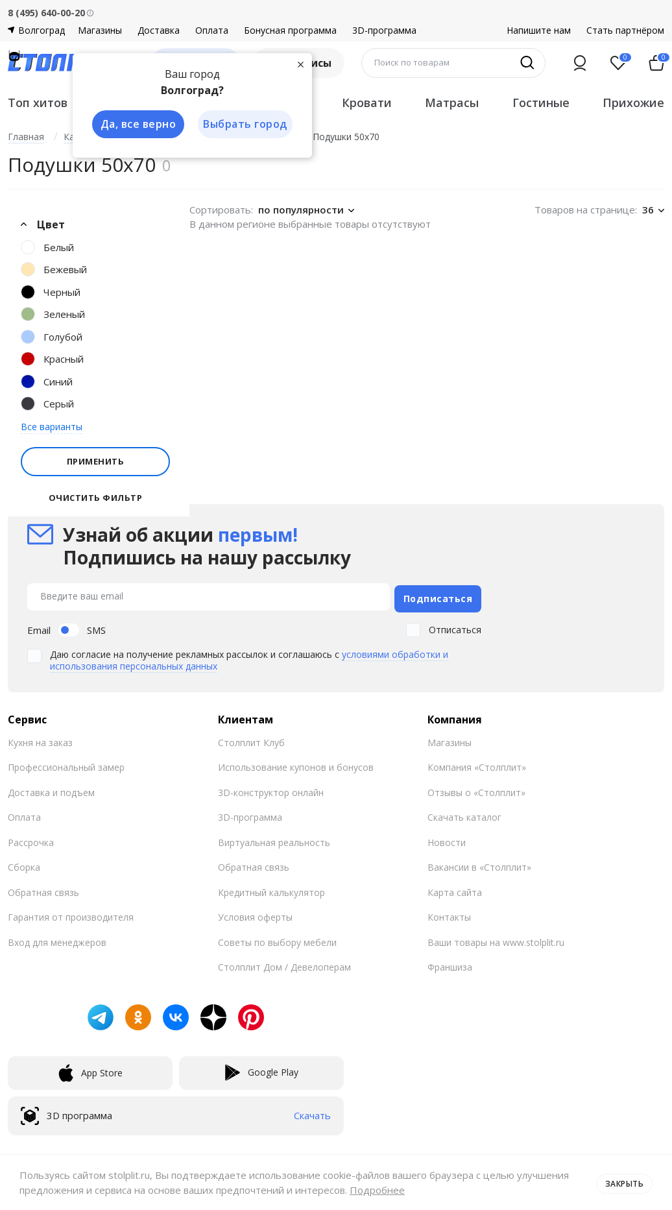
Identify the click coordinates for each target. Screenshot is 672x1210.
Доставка (159, 30)
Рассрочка (31, 839)
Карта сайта (454, 889)
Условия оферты (255, 914)
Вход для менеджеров (57, 939)
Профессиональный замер (66, 764)
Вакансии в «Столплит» (479, 864)
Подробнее (431, 1189)
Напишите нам (539, 30)
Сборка (24, 864)
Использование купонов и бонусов (296, 764)
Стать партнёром (625, 30)
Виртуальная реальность (274, 839)
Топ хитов (37, 102)
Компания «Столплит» (476, 764)
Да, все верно (135, 124)
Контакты (449, 914)
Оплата (211, 30)
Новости (446, 839)
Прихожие (633, 102)
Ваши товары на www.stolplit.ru (495, 939)
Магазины (100, 30)
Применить (96, 461)
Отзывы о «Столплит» (476, 789)
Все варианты (51, 426)
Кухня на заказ (40, 739)
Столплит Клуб (251, 739)
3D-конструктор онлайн (271, 789)
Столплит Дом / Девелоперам (284, 964)
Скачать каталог (464, 814)
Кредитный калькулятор (271, 889)
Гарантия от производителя (71, 914)
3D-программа (384, 30)
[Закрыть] (299, 63)
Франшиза (449, 964)
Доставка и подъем (51, 789)
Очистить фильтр (96, 497)
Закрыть (622, 1182)
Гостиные (541, 102)
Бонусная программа (290, 30)
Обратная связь (43, 889)
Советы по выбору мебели (277, 939)
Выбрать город (244, 124)
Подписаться (438, 595)
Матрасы (452, 102)
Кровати (367, 102)
